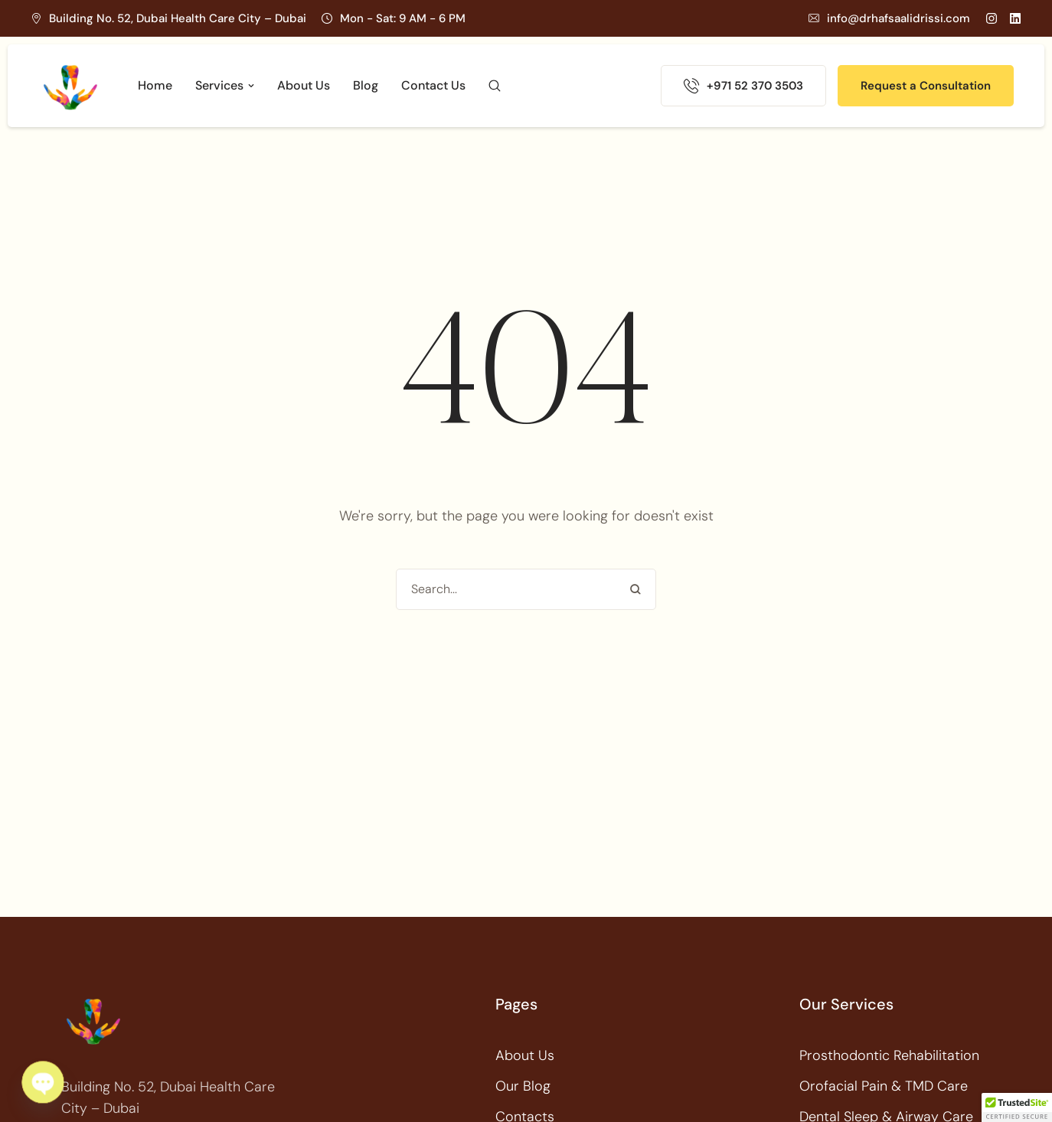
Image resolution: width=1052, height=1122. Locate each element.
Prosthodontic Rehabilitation (889, 1055)
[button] (889, 18)
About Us (524, 1055)
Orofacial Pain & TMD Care (883, 1086)
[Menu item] (155, 86)
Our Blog (523, 1086)
